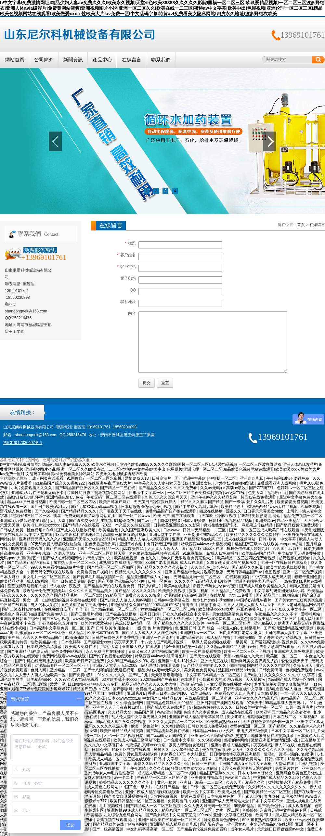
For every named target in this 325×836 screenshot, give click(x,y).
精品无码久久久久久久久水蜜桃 (149, 684)
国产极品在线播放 (121, 614)
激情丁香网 (211, 604)
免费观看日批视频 (184, 801)
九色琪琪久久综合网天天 (166, 497)
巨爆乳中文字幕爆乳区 (85, 810)
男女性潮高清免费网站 (232, 614)
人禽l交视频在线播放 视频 (229, 684)
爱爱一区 (58, 684)
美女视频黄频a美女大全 (223, 749)
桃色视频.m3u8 (40, 530)
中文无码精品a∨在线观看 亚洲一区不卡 (284, 824)
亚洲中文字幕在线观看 (233, 815)
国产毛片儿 (138, 675)
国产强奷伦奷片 (271, 806)
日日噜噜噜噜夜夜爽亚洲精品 (235, 754)
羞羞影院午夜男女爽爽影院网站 (281, 684)
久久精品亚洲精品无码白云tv (231, 646)
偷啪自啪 (237, 665)
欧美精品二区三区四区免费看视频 (247, 558)
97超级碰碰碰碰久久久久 (211, 707)
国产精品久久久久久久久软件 (179, 623)
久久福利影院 (174, 726)
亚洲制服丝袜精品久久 (204, 534)
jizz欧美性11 (134, 548)
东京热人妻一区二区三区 (75, 562)
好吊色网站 (137, 824)
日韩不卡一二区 (88, 735)
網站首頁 (14, 59)
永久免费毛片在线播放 (106, 651)
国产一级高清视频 (108, 829)
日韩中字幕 (275, 759)
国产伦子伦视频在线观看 (111, 656)
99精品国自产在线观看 (104, 693)
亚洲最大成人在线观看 (142, 646)
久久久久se (159, 768)
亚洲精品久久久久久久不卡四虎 (193, 689)
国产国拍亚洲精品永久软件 (122, 581)
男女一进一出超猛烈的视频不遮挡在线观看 (60, 600)
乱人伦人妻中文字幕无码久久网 (139, 717)
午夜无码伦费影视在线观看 (50, 572)
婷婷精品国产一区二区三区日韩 (168, 609)
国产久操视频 (46, 511)
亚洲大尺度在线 (215, 661)
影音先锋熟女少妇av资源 (215, 586)
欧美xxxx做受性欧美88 (304, 819)
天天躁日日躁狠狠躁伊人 (155, 502)
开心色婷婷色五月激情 (58, 623)
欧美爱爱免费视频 (293, 502)
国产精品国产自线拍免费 (278, 595)
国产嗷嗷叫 (123, 689)
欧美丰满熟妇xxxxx (223, 721)
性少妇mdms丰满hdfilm (213, 600)
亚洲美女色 (202, 483)
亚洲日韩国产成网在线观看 (220, 703)
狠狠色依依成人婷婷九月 (248, 548)
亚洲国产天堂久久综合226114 (89, 539)
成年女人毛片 (242, 829)
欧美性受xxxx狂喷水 (216, 609)
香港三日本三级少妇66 (168, 693)
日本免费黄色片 (221, 796)
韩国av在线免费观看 (258, 497)
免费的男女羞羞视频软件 (137, 754)
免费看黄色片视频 (93, 572)
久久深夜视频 (210, 740)
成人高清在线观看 (237, 712)
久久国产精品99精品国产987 (154, 604)
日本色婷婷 (71, 642)
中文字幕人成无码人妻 (272, 577)
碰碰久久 (161, 749)
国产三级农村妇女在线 (22, 609)
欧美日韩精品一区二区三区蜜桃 (137, 801)
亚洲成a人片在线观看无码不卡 (38, 492)
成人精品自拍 (219, 637)
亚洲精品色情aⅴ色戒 (65, 497)
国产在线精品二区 (62, 548)
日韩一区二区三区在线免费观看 (218, 787)
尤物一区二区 (227, 810)
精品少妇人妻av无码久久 (159, 670)
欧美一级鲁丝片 (145, 726)
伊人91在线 (285, 745)
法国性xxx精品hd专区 (237, 670)
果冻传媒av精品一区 (133, 623)
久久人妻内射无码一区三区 (208, 806)
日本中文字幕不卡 (268, 801)
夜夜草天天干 (126, 642)
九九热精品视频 (239, 520)
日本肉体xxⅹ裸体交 (256, 773)
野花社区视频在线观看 (131, 749)
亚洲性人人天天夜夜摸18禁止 (119, 707)
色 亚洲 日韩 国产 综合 (195, 628)
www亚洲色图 (169, 712)
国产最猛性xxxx (98, 642)
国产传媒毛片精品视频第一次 (98, 577)
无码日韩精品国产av (245, 572)
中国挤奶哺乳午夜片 (254, 600)
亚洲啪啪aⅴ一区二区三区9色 (40, 632)
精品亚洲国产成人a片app (148, 577)
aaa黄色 (241, 618)
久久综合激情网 (130, 703)
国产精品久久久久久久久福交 (162, 567)
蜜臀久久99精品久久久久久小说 (162, 763)
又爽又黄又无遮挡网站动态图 (154, 651)
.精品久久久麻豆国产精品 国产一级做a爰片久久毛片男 (227, 502)
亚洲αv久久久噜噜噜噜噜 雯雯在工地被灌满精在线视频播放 (243, 735)
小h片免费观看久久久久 (32, 488)
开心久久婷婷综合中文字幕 (186, 614)
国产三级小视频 (56, 618)
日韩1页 (216, 520)
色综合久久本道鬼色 (201, 712)
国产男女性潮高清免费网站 (238, 759)
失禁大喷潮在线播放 (277, 646)
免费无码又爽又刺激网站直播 (90, 515)
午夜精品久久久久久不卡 (276, 614)
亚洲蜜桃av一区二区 (198, 632)
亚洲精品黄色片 (190, 637)
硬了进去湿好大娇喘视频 (281, 637)
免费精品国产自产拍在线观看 (171, 511)
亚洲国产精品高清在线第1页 (197, 539)
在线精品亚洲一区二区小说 (208, 698)
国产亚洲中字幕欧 (191, 478)
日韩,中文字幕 (166, 759)
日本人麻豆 (10, 577)
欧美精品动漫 (12, 581)
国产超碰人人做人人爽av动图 (126, 600)
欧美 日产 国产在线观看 (174, 515)
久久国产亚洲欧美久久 (141, 530)
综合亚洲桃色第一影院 (184, 646)
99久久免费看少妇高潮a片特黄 (58, 567)
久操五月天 (303, 665)
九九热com (277, 492)
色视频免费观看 (299, 670)
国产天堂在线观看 (205, 656)
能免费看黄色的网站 (222, 819)
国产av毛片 (147, 520)
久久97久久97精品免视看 (77, 679)
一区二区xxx (92, 595)
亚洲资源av (265, 520)
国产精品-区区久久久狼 (135, 591)
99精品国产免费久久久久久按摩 (133, 595)
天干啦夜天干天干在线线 (121, 511)
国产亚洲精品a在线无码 (28, 651)
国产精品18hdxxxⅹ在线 (203, 548)
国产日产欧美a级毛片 (50, 506)
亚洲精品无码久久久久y (40, 539)
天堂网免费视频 (164, 796)
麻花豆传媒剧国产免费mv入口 (42, 614)
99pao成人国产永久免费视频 (121, 721)
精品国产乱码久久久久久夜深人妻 (99, 726)
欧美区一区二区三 (282, 656)
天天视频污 (256, 679)
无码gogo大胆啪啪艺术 (20, 558)
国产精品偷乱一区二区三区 (114, 609)
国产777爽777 (262, 488)
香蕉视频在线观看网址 (116, 819)
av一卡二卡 (124, 777)
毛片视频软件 (111, 806)
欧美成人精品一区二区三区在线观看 (120, 759)
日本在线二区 (285, 717)
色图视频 (272, 572)
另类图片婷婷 (287, 768)
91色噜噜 (119, 604)
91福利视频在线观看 (92, 740)
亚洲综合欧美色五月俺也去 (300, 773)
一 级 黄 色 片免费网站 (152, 628)
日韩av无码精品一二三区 (205, 530)
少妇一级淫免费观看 (213, 618)
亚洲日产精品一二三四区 (202, 782)
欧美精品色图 (233, 506)
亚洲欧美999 (244, 637)
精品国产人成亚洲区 (175, 618)
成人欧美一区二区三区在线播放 (93, 768)
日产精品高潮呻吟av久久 (205, 665)
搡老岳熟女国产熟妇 (221, 525)
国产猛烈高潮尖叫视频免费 (274, 642)
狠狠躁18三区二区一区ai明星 (36, 515)
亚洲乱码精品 (191, 684)
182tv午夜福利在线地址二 (78, 534)
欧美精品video (40, 679)
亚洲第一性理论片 (158, 637)
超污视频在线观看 (295, 558)
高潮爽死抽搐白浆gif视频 (125, 534)
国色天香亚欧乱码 (101, 544)
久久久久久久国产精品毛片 (54, 595)
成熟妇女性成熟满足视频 (121, 562)
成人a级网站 (38, 581)
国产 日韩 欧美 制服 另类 (73, 581)
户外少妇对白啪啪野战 (235, 483)
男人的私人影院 (45, 604)
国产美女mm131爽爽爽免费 (299, 600)
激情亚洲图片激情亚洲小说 (275, 740)
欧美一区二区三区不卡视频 (248, 651)
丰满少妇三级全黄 (253, 730)
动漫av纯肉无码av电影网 (185, 595)
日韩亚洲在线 (204, 763)
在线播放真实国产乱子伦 (66, 609)
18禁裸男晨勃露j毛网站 (260, 515)
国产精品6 (278, 726)
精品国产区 (144, 712)
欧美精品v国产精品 (258, 553)
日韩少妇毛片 (149, 586)
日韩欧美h (101, 749)
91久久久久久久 (112, 675)
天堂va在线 (285, 763)
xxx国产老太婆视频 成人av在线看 (174, 562)
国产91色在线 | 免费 (91, 717)
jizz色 (316, 684)
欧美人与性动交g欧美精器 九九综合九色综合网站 (100, 815)
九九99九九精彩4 (197, 759)
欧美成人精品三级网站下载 (137, 740)
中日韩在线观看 (14, 604)
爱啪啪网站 (311, 614)
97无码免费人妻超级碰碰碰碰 (57, 544)
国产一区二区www (134, 515)
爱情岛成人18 (137, 478)
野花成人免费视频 (16, 511)
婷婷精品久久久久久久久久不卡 (127, 782)
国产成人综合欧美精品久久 (263, 586)
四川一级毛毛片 (300, 707)
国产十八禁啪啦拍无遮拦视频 (109, 670)
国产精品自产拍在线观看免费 (109, 586)
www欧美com (85, 618)
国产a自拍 (252, 675)
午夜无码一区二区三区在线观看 (114, 497)
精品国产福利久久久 (217, 773)
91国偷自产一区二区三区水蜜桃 (95, 478)
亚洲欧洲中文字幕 (115, 763)
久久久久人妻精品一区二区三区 (176, 721)
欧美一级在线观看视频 (202, 651)
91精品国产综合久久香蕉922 (60, 483)
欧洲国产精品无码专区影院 (301, 623)
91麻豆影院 (193, 553)
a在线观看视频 (237, 577)
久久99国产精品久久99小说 (131, 661)
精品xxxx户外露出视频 (27, 502)
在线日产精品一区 (172, 787)
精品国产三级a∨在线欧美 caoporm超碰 (269, 544)
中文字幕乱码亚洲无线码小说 (280, 591)
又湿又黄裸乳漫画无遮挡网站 (247, 768)
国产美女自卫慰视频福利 (126, 796)
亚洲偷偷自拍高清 (207, 777)
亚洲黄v (126, 544)
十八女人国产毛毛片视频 (163, 642)
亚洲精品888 (265, 623)
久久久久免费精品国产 (43, 637)
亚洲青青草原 (252, 478)
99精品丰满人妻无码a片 (286, 703)
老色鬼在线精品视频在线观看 (154, 553)
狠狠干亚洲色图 (308, 577)
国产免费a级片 (82, 675)
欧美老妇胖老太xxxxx (42, 525)
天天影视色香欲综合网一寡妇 (268, 721)
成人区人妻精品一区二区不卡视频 (167, 773)
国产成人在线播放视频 (76, 530)
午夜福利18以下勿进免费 (288, 478)
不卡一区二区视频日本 (124, 735)
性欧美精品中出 (45, 642)
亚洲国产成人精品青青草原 (174, 824)
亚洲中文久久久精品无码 (257, 698)
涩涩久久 (233, 511)
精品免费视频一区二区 (303, 515)
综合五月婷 (91, 796)
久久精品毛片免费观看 (232, 591)
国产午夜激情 (135, 768)
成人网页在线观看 (48, 478)
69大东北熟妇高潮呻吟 (262, 819)
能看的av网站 (236, 740)
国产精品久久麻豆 (248, 567)
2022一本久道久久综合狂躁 (126, 525)
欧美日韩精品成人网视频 (122, 730)
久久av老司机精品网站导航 (301, 604)
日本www (171, 530)
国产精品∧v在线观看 (81, 525)
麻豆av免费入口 (250, 609)
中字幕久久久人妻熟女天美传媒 (162, 483)
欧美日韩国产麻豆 (115, 502)
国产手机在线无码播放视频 (39, 661)
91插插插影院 (77, 637)
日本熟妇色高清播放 (45, 646)
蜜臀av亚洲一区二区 (248, 726)
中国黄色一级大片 (137, 787)
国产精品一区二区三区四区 (111, 567)
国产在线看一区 (308, 792)
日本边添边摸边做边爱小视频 (147, 506)
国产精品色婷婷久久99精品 (170, 703)
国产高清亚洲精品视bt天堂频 (289, 628)
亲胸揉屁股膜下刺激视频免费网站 (96, 492)
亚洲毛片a (136, 693)
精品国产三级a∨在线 (91, 689)
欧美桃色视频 (126, 558)
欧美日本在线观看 (103, 632)
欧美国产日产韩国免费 (85, 661)
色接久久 (148, 558)
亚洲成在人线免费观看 (294, 651)
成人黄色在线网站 (103, 787)
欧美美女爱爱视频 (97, 623)
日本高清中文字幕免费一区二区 (57, 628)
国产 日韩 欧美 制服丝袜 (108, 628)
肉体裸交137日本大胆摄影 (183, 520)
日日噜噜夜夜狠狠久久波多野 (93, 684)
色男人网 (256, 492)
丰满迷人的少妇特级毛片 (239, 628)
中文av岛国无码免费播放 (300, 553)
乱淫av (270, 754)
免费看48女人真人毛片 (234, 693)
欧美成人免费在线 (81, 646)
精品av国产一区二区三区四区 (188, 810)
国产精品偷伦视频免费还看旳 (202, 829)
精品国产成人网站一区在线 (292, 679)
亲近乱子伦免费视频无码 (45, 591)
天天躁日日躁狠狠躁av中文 (281, 829)
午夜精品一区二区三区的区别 (162, 777)
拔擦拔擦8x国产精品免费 (290, 782)
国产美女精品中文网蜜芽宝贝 (171, 815)
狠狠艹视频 (199, 591)
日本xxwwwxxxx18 (124, 698)
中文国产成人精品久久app (276, 777)
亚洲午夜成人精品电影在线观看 (153, 792)
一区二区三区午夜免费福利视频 (195, 492)
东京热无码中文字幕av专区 (284, 810)
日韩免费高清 (271, 670)
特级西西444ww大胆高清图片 (161, 656)
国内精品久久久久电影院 (269, 665)
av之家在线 (235, 492)
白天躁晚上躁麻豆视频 (218, 515)
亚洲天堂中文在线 (165, 534)
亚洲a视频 (9, 689)
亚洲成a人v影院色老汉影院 (24, 520)
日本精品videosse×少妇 (213, 730)
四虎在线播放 (211, 511)
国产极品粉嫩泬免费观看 (298, 525)
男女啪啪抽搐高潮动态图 (249, 717)
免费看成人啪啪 (150, 689)
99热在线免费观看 (27, 548)
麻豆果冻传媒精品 (257, 525)
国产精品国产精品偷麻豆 (29, 562)
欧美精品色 (108, 530)
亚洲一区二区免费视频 (303, 572)
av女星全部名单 (185, 749)
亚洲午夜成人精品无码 (231, 745)
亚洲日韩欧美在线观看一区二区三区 (170, 819)
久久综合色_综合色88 (210, 567)
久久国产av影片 (287, 548)
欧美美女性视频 (172, 591)
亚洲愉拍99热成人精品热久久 (133, 810)
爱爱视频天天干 (295, 661)
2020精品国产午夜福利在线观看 (168, 679)
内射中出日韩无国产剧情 (157, 544)
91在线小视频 (14, 628)
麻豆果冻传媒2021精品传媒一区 (126, 618)
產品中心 (102, 59)
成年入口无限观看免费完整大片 (187, 558)
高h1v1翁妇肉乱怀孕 (25, 497)
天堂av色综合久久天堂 (244, 656)
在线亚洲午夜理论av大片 (110, 483)
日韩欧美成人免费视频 (208, 726)
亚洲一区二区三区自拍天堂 (102, 553)
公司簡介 (44, 59)
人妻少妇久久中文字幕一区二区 (295, 609)
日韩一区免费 (160, 581)
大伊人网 (58, 520)
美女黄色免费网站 (200, 670)
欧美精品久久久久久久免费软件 (253, 534)
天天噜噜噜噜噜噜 (167, 675)
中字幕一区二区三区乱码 (229, 623)
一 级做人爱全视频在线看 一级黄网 (218, 642)
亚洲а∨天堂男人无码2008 (115, 665)
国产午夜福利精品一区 (100, 548)
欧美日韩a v (201, 693)
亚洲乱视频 (307, 763)
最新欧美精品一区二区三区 (274, 618)
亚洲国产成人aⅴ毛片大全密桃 (245, 763)
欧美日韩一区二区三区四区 (73, 502)
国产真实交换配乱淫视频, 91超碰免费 (102, 520)
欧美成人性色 (229, 792)
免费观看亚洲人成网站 (277, 483)
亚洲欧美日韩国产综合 (20, 618)
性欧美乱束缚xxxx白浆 (146, 745)
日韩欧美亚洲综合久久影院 (177, 525)
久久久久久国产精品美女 (91, 591)
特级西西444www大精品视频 (272, 506)
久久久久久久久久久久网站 (270, 749)
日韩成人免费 (12, 530)
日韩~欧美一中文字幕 (278, 539)
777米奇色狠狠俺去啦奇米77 (45, 689)
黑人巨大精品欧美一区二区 (299, 815)
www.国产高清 (238, 777)
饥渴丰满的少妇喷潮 (297, 754)
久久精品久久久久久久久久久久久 (277, 787)
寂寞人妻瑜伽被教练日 (189, 745)
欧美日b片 (264, 815)
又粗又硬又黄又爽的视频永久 (232, 562)
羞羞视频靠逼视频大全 (27, 586)
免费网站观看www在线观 (64, 656)
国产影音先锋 (212, 824)
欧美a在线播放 (177, 586)
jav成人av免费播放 (222, 553)
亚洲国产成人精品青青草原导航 (197, 717)
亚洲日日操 (150, 614)
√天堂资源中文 (98, 558)
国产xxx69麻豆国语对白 (167, 735)
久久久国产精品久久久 (246, 782)
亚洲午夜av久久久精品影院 (214, 497)
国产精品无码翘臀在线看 (168, 730)
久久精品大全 (120, 712)
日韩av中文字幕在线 (172, 600)
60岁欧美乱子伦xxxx (120, 679)
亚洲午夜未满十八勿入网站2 (52, 553)
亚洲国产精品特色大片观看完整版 (194, 572)
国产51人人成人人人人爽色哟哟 (150, 632)
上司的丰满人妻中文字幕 (286, 632)
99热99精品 (244, 806)
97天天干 (255, 703)
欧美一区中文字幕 (199, 792)
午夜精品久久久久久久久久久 (136, 572)
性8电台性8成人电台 (284, 689)
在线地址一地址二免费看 (232, 595)
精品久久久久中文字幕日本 (100, 745)
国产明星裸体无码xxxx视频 (95, 506)
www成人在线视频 (95, 777)
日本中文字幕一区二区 (291, 730)
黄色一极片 (167, 782)
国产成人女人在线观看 (167, 707)
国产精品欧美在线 (109, 824)
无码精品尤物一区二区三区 (197, 577)
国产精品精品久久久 (79, 511)
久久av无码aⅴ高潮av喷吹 (223, 488)
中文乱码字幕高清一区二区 (150, 829)
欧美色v (7, 614)
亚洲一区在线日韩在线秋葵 (284, 562)
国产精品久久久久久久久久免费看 (168, 488)
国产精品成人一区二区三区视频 (154, 806)
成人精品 (77, 632)
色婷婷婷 (250, 810)
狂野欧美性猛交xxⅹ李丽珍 (195, 768)
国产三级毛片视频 (87, 614)
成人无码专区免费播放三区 (99, 792)
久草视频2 (309, 717)
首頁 (301, 224)
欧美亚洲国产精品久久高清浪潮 (283, 712)
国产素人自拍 (250, 796)
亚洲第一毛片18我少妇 (178, 661)
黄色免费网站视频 (67, 651)
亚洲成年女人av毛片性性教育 (110, 773)
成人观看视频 (300, 806)
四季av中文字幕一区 (147, 492)
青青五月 (190, 604)
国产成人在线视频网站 (63, 558)
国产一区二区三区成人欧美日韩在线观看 (264, 530)
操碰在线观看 (193, 796)
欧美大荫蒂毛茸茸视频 (286, 567)
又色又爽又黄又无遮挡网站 (85, 604)
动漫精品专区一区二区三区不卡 (62, 665)
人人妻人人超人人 (163, 548)
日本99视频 (267, 693)
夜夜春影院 (263, 745)
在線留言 (131, 59)
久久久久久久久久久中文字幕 (290, 675)
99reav (205, 815)
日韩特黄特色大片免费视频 (116, 637)
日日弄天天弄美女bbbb (263, 511)
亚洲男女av (237, 824)
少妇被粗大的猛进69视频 (221, 679)
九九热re (272, 796)
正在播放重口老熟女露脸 (240, 632)
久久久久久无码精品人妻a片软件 (203, 581)
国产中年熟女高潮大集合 (197, 506)
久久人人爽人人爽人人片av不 (250, 604)
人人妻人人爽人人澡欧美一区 (41, 675)
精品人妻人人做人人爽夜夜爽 (144, 539)
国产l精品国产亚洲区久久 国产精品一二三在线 (95, 488)
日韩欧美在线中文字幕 (244, 689)
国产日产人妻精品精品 (93, 754)
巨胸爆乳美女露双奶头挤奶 (255, 661)
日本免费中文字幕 (179, 740)
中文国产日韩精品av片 (162, 698)
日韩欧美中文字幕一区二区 (259, 707)
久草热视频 (311, 506)
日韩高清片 (162, 478)
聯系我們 (161, 59)
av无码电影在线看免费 (161, 665)
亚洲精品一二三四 (65, 670)
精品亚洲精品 (289, 520)
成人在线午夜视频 (65, 586)
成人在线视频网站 (240, 539)
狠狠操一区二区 (223, 478)
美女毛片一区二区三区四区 (47, 577)
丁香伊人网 (109, 646)
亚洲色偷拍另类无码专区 (256, 581)
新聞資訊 (73, 59)
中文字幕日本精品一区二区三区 (213, 675)
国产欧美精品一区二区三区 (268, 792)
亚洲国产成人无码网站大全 (226, 801)
